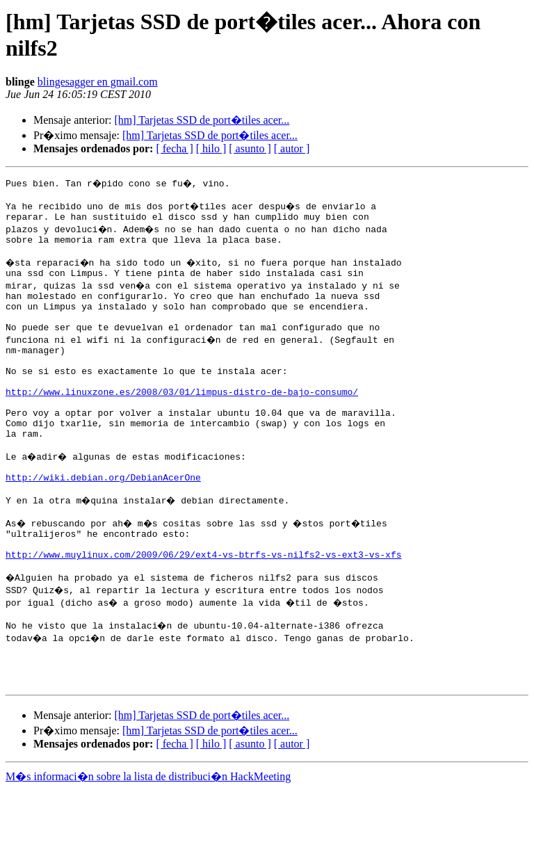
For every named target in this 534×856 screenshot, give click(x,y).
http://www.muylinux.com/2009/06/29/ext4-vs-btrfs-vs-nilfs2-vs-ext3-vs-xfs (203, 608)
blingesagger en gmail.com (98, 82)
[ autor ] (292, 148)
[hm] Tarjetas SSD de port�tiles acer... (201, 120)
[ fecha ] (174, 148)
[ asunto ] (249, 148)
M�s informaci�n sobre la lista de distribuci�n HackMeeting (148, 843)
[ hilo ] (211, 148)
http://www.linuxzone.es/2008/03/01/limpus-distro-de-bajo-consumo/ (182, 420)
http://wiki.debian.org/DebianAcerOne (103, 521)
